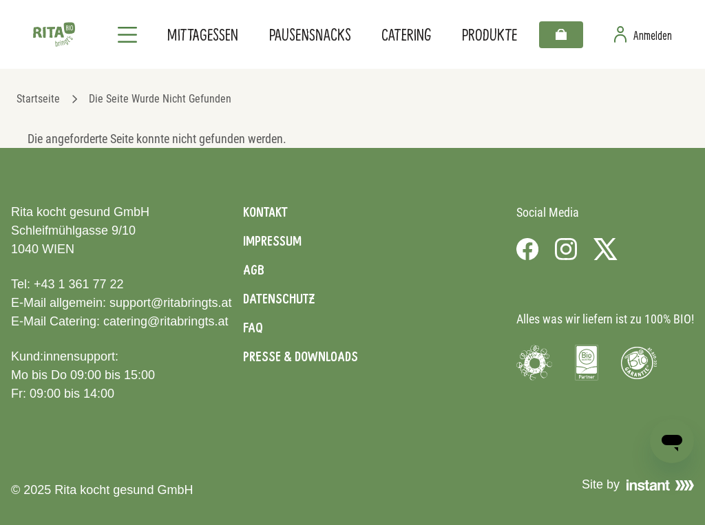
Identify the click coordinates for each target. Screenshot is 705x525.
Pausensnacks (310, 34)
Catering (406, 34)
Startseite (38, 98)
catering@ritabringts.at (165, 321)
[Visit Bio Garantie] (639, 363)
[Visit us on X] (605, 249)
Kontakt (265, 212)
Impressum (272, 241)
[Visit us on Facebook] (527, 249)
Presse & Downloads (300, 356)
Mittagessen (202, 34)
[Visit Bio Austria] (586, 363)
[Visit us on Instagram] (566, 249)
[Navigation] (127, 34)
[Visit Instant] (660, 485)
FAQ (253, 327)
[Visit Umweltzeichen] (534, 363)
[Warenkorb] (561, 34)
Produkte (489, 34)
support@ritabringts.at (170, 303)
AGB (253, 270)
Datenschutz (279, 299)
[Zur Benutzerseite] (643, 34)
